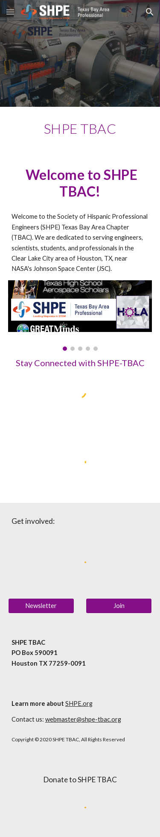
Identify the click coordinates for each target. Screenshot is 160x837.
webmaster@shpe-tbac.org (83, 719)
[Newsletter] (41, 606)
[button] (10, 11)
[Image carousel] (80, 315)
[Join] (118, 606)
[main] (80, 128)
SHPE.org (79, 703)
